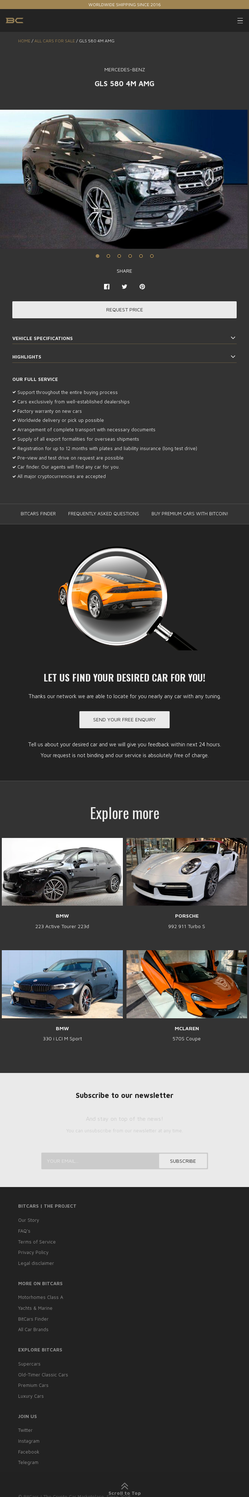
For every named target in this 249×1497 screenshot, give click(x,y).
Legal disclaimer (36, 1263)
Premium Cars (33, 1383)
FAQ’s (24, 1231)
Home (24, 40)
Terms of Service (37, 1242)
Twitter (25, 1427)
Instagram (29, 1438)
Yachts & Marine (35, 1307)
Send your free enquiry (124, 720)
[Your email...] (124, 1162)
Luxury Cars (31, 1393)
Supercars (29, 1362)
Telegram (28, 1458)
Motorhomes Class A (40, 1297)
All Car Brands (33, 1328)
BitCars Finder (33, 1318)
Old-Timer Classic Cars (43, 1372)
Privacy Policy (33, 1252)
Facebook (29, 1448)
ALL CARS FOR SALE (54, 40)
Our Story (28, 1221)
